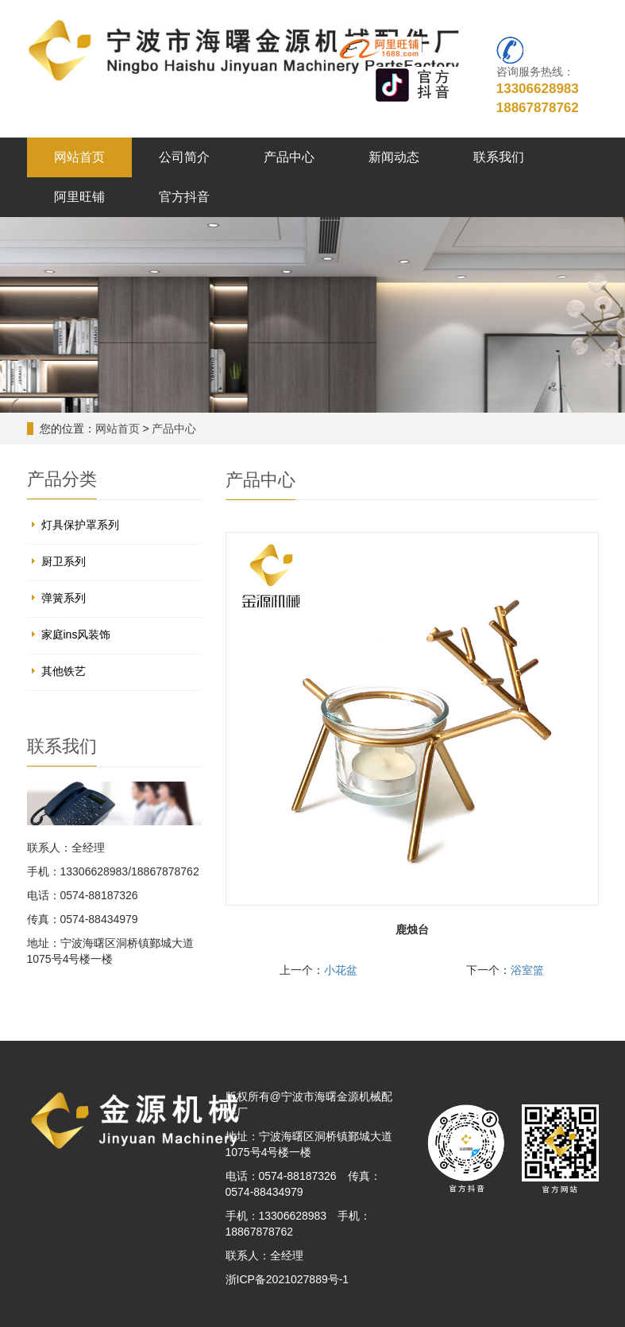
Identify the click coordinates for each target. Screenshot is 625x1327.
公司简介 (184, 157)
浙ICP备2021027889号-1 (287, 1279)
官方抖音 (184, 197)
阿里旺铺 (79, 197)
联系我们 (498, 157)
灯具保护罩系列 (80, 524)
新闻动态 (393, 157)
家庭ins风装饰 (76, 634)
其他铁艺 (63, 671)
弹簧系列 (63, 598)
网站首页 (79, 157)
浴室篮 (527, 970)
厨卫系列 (63, 561)
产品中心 (289, 157)
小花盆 (340, 970)
